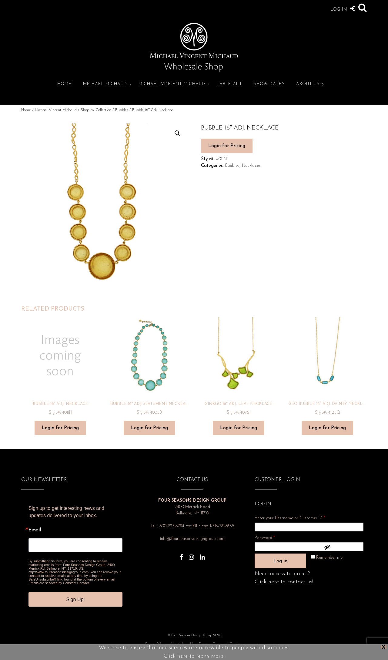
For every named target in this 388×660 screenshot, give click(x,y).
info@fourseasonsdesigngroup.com (192, 539)
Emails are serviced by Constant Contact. (59, 583)
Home (64, 84)
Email (34, 530)
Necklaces (251, 165)
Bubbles (121, 110)
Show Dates (269, 84)
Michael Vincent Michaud (172, 84)
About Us (307, 84)
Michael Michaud (105, 84)
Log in (280, 561)
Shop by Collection (96, 110)
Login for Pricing (226, 145)
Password (273, 537)
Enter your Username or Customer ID (290, 518)
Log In (342, 8)
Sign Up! (75, 599)
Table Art (229, 84)
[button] (177, 133)
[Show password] (342, 547)
